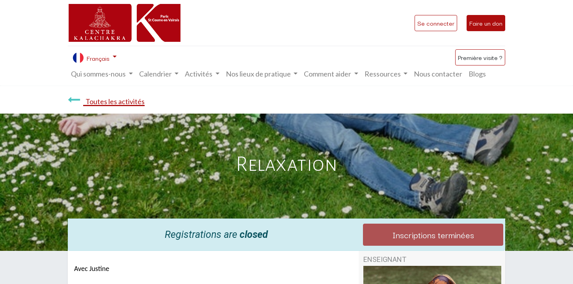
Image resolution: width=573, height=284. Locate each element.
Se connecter (435, 23)
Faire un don (485, 23)
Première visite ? (480, 57)
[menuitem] (438, 73)
